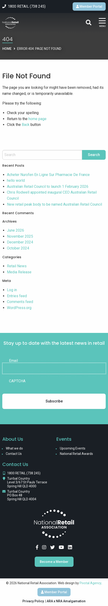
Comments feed (20, 302)
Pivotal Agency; (91, 583)
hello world (16, 180)
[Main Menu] (102, 23)
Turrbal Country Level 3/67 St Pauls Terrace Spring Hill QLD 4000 (27, 482)
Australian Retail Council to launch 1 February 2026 (47, 186)
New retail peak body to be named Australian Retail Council (54, 204)
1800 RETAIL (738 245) (23, 473)
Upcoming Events (72, 448)
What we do (14, 448)
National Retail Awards (76, 454)
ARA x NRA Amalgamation (66, 601)
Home (7, 49)
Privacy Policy (33, 601)
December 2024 (20, 242)
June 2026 (15, 230)
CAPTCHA (17, 381)
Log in (12, 290)
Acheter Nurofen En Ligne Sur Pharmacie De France (48, 174)
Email (13, 361)
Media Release (19, 272)
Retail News (17, 266)
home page (37, 119)
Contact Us (14, 454)
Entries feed (17, 296)
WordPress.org (19, 308)
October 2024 (18, 248)
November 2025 (20, 236)
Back (26, 124)
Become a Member (54, 562)
